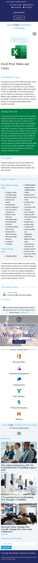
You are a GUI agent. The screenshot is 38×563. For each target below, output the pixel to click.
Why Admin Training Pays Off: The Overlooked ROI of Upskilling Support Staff (18, 467)
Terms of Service (7, 559)
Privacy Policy (32, 557)
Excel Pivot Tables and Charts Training (19, 295)
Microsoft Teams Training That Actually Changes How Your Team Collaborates (16, 529)
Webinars (19, 419)
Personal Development (19, 408)
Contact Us (24, 312)
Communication (19, 385)
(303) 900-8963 (19, 13)
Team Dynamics (19, 396)
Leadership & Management (19, 374)
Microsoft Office (19, 362)
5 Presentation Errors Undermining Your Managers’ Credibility (17, 498)
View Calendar (5, 299)
